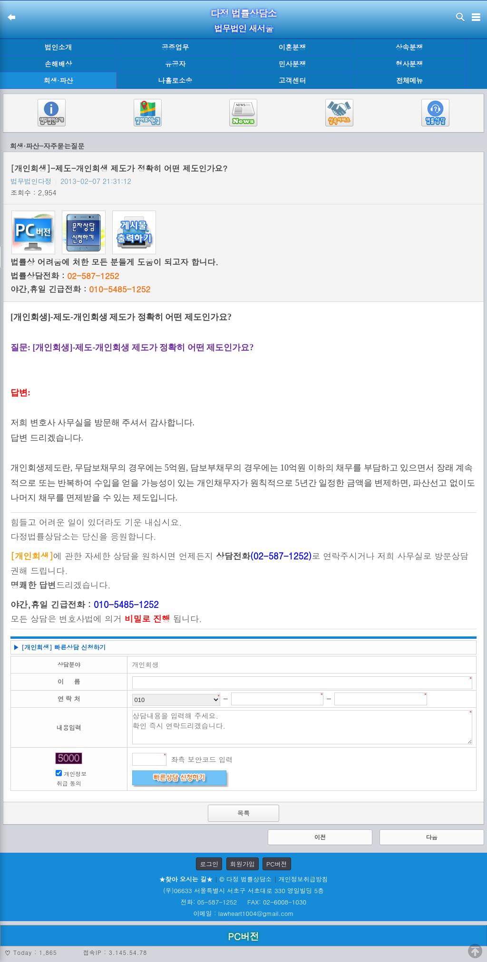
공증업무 (175, 47)
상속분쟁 (409, 47)
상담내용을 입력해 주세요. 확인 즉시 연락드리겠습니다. (302, 727)
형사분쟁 (409, 63)
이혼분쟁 (292, 47)
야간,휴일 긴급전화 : (80, 289)
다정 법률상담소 (244, 13)
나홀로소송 (175, 80)
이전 (320, 837)
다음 (432, 837)
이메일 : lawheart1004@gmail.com (244, 913)
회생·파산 (58, 80)
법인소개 (58, 47)
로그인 (209, 863)
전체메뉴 (409, 80)
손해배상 (58, 63)
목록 (243, 813)
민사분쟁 (292, 63)
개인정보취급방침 (303, 879)
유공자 (175, 63)
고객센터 (292, 80)
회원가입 (242, 863)
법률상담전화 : (64, 275)
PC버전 (276, 863)
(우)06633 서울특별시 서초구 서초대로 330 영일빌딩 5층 (243, 890)
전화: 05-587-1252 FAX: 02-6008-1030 (243, 901)
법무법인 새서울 (243, 28)
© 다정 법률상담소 (245, 879)
